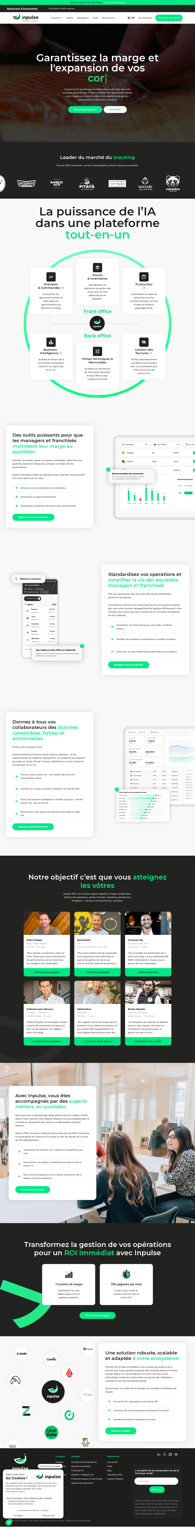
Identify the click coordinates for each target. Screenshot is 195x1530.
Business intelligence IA (82, 1474)
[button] (8, 1522)
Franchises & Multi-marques (61, 8)
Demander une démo (169, 17)
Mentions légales (56, 1520)
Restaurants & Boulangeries (22, 8)
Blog (109, 1470)
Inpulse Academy (115, 1479)
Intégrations (83, 17)
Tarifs (95, 17)
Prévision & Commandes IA (83, 1462)
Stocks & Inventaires (81, 1466)
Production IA (77, 1470)
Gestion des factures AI (82, 1483)
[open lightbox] (115, 109)
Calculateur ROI (114, 1474)
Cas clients (112, 1462)
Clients (69, 17)
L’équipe (59, 1462)
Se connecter (145, 17)
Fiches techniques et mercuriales (86, 1479)
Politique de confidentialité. (78, 1520)
